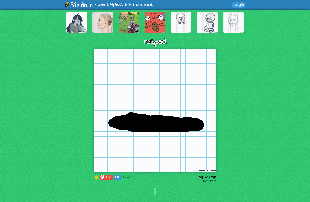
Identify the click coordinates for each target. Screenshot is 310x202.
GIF (117, 177)
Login (239, 4)
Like (105, 177)
